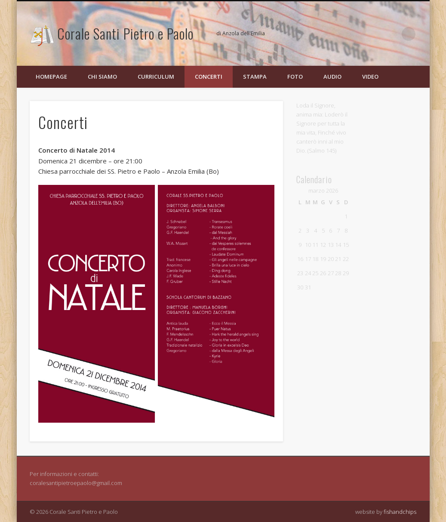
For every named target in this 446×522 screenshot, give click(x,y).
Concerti (208, 76)
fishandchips (400, 512)
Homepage (51, 76)
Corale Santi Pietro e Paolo (125, 33)
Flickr (391, 34)
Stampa (255, 76)
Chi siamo (102, 76)
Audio (332, 76)
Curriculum (156, 76)
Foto (295, 76)
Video (370, 76)
